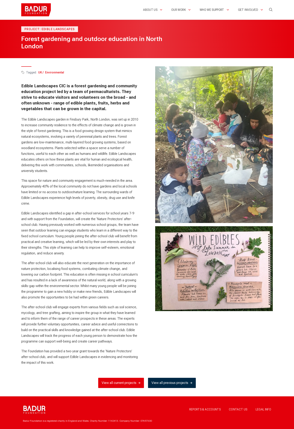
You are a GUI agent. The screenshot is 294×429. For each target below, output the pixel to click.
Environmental (54, 72)
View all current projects (121, 383)
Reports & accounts (205, 409)
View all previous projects (171, 383)
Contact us (238, 409)
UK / (40, 72)
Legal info (263, 409)
